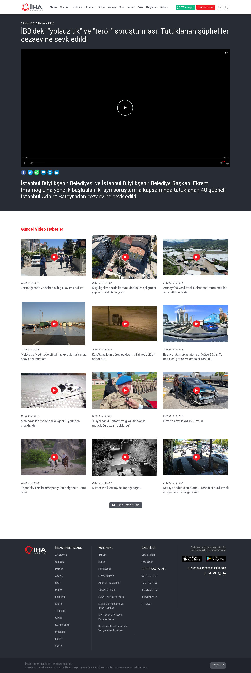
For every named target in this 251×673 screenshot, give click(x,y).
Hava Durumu (149, 583)
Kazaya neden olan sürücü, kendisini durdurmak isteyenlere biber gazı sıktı (196, 490)
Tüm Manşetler (150, 590)
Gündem (65, 7)
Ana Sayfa (61, 555)
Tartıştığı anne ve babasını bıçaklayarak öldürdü (53, 288)
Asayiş (112, 7)
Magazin (60, 631)
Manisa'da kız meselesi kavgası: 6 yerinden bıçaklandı (50, 423)
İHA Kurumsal (206, 7)
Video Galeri (148, 555)
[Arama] (226, 7)
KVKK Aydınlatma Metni (111, 596)
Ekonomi (90, 7)
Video (131, 7)
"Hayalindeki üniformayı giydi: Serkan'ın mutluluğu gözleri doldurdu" (119, 423)
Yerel (140, 7)
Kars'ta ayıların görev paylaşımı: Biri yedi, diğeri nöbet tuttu (123, 357)
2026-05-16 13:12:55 (31, 483)
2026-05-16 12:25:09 (102, 483)
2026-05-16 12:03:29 (173, 483)
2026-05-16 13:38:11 (31, 416)
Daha (163, 7)
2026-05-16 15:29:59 (31, 349)
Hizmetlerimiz (106, 575)
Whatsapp (185, 7)
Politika (77, 7)
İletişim (102, 555)
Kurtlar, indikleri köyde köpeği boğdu (116, 488)
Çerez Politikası (106, 589)
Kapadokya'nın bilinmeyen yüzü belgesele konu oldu (53, 490)
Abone (53, 7)
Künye (101, 562)
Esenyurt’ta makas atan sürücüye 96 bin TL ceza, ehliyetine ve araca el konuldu (192, 357)
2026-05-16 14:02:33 (102, 349)
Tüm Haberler (149, 597)
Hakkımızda (104, 568)
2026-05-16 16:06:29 (102, 283)
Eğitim (58, 638)
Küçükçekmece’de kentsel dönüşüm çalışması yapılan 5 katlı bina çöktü (124, 290)
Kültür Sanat (62, 624)
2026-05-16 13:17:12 (173, 416)
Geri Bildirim (218, 664)
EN (219, 7)
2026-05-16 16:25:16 (31, 283)
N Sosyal (146, 604)
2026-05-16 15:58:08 (173, 283)
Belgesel (151, 7)
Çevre (58, 617)
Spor (122, 7)
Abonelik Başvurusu (109, 582)
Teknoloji (60, 610)
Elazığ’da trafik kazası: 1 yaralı (183, 421)
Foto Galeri (147, 562)
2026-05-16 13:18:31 (102, 416)
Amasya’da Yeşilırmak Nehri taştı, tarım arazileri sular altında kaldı (195, 290)
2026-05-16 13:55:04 (173, 349)
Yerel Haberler (149, 576)
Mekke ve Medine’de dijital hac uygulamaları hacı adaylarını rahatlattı (54, 357)
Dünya (101, 7)
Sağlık (58, 603)
